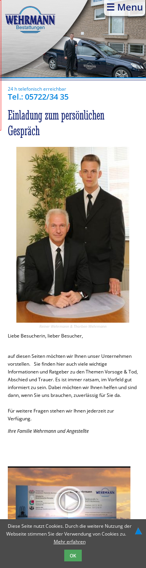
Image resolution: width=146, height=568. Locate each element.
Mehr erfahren (70, 541)
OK (73, 555)
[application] (69, 501)
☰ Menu (124, 6)
